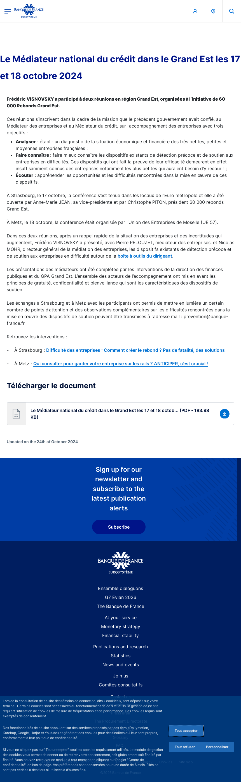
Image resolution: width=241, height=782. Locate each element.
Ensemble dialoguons (120, 588)
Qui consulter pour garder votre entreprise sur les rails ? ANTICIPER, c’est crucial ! (120, 363)
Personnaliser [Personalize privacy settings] (217, 747)
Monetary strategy (120, 626)
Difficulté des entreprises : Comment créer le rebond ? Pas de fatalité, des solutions (135, 350)
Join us (120, 676)
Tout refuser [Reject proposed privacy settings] (185, 747)
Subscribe (119, 527)
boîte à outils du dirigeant (145, 256)
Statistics (120, 655)
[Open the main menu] (7, 11)
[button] (232, 11)
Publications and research (120, 646)
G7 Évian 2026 (120, 597)
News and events (120, 664)
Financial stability (120, 635)
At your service (121, 617)
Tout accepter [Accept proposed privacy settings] (186, 730)
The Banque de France (120, 606)
